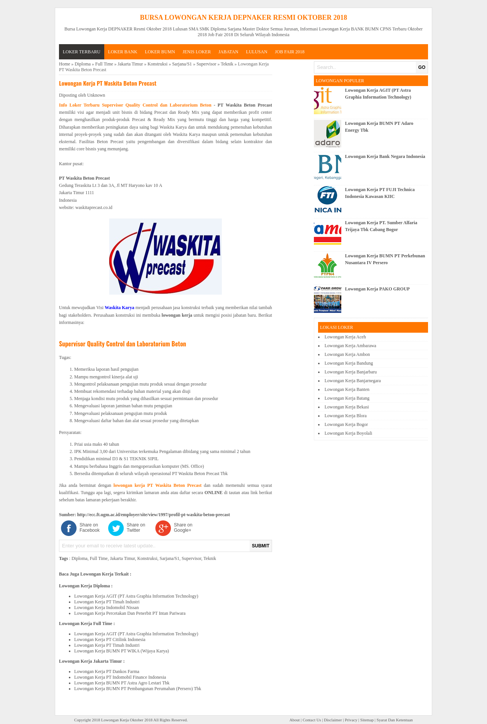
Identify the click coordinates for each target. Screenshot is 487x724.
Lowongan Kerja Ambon (347, 354)
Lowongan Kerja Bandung (349, 363)
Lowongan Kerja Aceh (345, 337)
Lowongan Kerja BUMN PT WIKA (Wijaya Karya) (121, 651)
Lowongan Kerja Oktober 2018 (127, 720)
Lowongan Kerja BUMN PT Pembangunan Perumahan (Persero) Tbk (137, 688)
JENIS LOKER (197, 51)
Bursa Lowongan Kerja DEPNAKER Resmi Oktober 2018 (243, 17)
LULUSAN (256, 51)
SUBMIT (260, 546)
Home (64, 64)
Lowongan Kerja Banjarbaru (351, 372)
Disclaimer (333, 720)
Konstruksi (158, 64)
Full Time (104, 64)
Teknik (227, 64)
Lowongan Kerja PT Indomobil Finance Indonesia (120, 677)
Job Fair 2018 (290, 51)
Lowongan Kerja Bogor (346, 424)
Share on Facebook (90, 527)
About (295, 720)
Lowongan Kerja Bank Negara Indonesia (385, 156)
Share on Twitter (136, 527)
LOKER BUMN (160, 51)
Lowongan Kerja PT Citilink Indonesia (109, 639)
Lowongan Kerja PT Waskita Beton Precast (107, 83)
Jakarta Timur (130, 64)
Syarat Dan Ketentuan (395, 720)
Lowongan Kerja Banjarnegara (353, 380)
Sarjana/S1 (182, 64)
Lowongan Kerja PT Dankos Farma (106, 671)
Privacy (351, 720)
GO (421, 67)
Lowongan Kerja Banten (347, 389)
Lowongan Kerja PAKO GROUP (377, 289)
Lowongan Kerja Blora (346, 415)
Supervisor (206, 64)
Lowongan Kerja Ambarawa (350, 345)
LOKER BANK (122, 51)
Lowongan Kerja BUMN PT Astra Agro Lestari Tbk (122, 683)
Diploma (83, 64)
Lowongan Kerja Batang (347, 398)
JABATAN (228, 51)
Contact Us (311, 720)
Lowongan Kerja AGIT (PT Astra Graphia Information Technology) (136, 596)
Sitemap (367, 720)
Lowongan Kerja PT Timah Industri (107, 601)
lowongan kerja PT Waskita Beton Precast (157, 485)
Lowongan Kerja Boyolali (348, 433)
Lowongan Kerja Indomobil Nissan (106, 607)
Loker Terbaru (81, 51)
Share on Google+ (183, 527)
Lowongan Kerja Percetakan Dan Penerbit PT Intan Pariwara (130, 613)
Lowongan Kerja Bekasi (347, 407)
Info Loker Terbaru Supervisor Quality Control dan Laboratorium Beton (135, 105)
